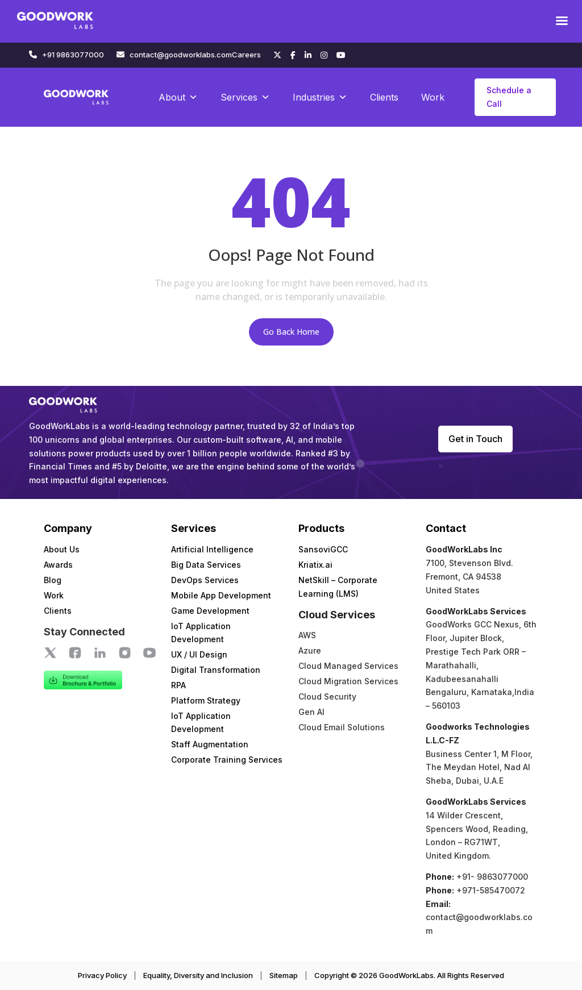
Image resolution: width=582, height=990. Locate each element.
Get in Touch (475, 438)
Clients (384, 97)
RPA (178, 685)
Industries (320, 97)
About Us (62, 549)
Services (245, 97)
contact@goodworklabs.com (181, 54)
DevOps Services (205, 580)
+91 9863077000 (73, 54)
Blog (52, 580)
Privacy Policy (102, 975)
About (178, 97)
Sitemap (283, 975)
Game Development (210, 610)
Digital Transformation (215, 670)
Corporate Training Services (226, 759)
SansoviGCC (323, 549)
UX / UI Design (199, 654)
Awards (58, 564)
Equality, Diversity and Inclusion (198, 975)
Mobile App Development (221, 595)
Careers (246, 54)
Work (432, 97)
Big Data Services (206, 564)
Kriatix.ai (315, 564)
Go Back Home (291, 331)
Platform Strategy (205, 700)
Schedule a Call (509, 97)
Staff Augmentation (209, 744)
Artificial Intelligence (212, 549)
